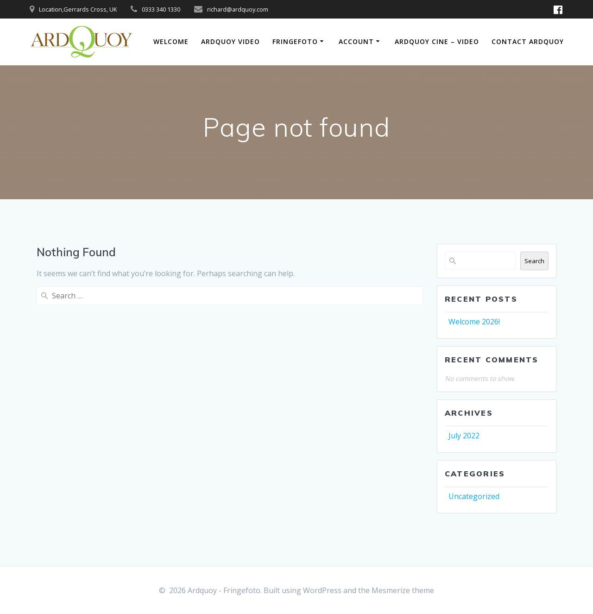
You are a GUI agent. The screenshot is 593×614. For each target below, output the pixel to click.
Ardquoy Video (230, 41)
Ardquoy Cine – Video (437, 41)
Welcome (171, 41)
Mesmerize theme (403, 590)
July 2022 (463, 435)
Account (356, 41)
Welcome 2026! (474, 321)
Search (534, 261)
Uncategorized (473, 496)
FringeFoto (295, 41)
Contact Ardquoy (528, 41)
